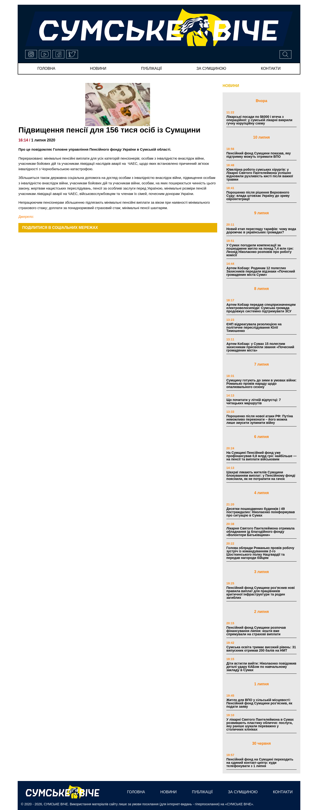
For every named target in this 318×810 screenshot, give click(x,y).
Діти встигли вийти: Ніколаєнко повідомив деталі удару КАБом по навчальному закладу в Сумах (261, 666)
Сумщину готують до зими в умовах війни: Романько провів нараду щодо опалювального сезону (261, 383)
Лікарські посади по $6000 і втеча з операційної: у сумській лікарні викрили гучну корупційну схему (259, 120)
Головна (46, 68)
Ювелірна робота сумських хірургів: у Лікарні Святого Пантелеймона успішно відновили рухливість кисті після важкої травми (259, 174)
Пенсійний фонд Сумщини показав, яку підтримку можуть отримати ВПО (258, 154)
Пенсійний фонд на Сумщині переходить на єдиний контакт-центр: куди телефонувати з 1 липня (259, 762)
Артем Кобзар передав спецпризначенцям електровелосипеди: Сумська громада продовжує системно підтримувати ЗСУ (261, 308)
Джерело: (26, 217)
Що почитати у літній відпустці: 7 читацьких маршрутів (253, 401)
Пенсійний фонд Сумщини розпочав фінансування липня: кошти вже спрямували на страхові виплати (256, 631)
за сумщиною (211, 68)
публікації (151, 68)
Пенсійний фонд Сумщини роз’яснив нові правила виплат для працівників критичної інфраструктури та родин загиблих (260, 592)
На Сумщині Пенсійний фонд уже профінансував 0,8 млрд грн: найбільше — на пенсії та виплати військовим (261, 456)
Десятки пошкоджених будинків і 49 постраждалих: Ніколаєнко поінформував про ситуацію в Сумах (260, 512)
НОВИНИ (231, 86)
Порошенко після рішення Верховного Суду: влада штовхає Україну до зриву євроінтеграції (257, 195)
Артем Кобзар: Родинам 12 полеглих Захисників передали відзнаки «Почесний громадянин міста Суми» (260, 271)
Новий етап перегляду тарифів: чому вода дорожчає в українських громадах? (261, 230)
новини (98, 68)
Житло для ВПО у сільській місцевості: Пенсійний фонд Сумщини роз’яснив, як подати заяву (259, 703)
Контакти (271, 68)
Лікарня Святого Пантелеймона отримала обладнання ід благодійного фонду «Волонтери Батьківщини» (260, 531)
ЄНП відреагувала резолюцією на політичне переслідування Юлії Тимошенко (253, 327)
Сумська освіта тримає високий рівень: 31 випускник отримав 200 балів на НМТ (261, 648)
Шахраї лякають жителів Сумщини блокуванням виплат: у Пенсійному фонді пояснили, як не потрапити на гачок (260, 475)
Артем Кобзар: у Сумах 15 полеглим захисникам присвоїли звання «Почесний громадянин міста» (260, 347)
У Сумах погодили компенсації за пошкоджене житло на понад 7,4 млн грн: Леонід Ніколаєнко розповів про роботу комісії (260, 250)
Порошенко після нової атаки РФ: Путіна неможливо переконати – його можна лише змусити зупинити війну (259, 419)
